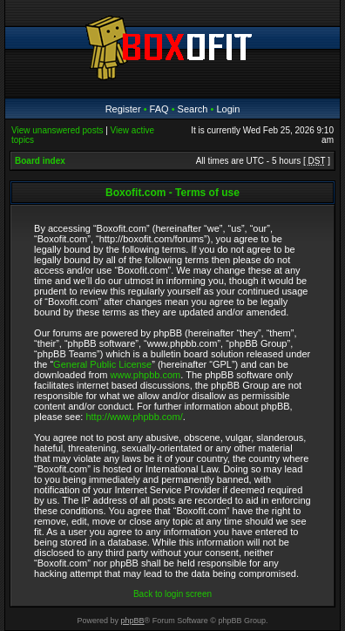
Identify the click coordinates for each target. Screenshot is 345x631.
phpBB (133, 620)
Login (228, 109)
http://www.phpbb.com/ (133, 416)
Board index (40, 161)
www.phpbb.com (146, 375)
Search (193, 109)
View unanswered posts (57, 130)
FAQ (159, 109)
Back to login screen (172, 594)
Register (123, 109)
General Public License (102, 364)
